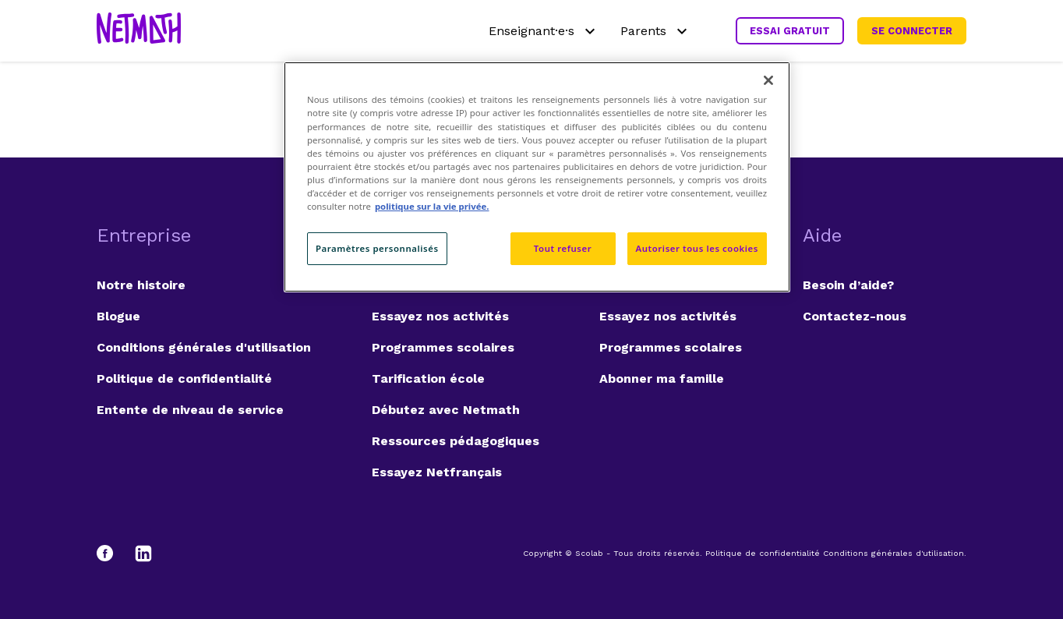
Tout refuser (563, 248)
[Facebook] (112, 553)
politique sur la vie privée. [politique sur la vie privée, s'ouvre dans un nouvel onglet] (432, 206)
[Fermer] (768, 80)
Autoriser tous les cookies (697, 248)
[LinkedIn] (143, 553)
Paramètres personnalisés (377, 248)
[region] (537, 177)
